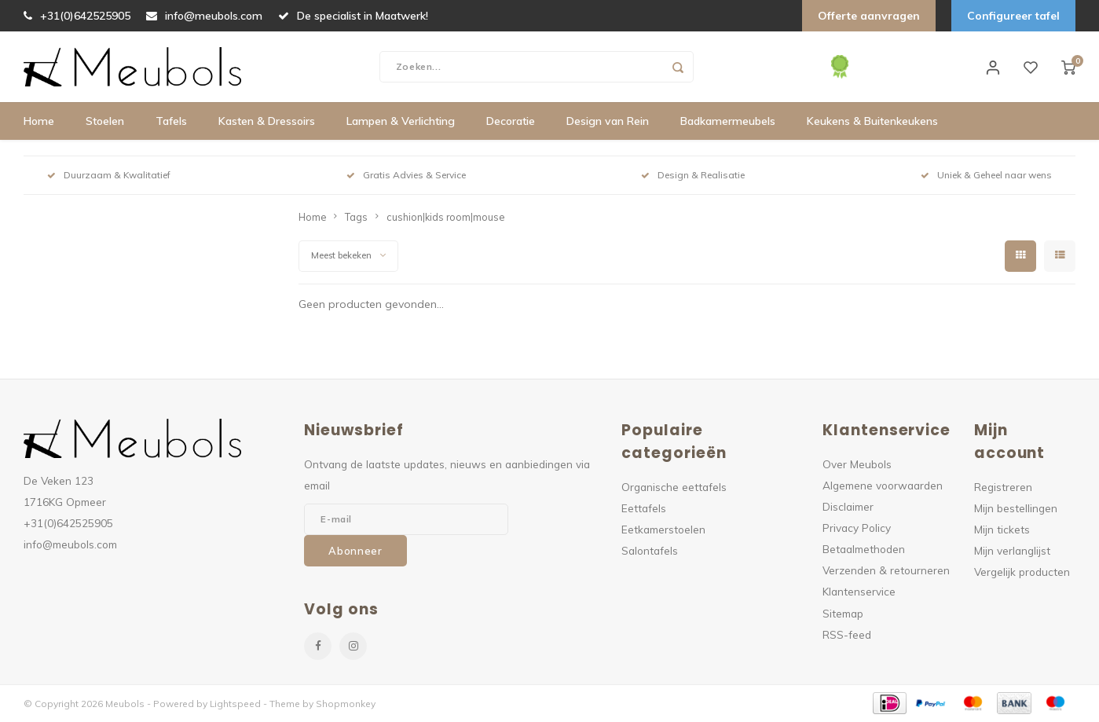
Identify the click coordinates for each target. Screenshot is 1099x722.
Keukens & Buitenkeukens (872, 122)
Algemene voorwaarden (882, 485)
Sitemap (842, 613)
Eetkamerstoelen (663, 529)
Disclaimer (848, 506)
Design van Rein (607, 122)
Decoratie (510, 122)
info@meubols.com (204, 16)
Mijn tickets (1002, 529)
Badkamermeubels (727, 122)
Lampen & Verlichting (400, 122)
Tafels (171, 122)
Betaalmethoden (863, 549)
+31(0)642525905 (77, 16)
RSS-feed (846, 634)
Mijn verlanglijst (1012, 550)
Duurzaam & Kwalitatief (108, 175)
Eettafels (643, 508)
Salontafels (649, 550)
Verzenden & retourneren (886, 570)
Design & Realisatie (693, 175)
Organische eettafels (674, 486)
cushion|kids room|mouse (445, 217)
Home (39, 122)
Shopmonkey (345, 703)
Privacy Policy (856, 527)
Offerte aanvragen (869, 16)
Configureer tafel (1013, 16)
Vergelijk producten (1022, 572)
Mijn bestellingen (1015, 508)
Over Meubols (857, 464)
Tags (356, 217)
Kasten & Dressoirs (266, 122)
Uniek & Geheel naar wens (986, 175)
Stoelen (105, 122)
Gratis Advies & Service (406, 175)
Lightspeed (235, 703)
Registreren (1003, 486)
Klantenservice (859, 592)
